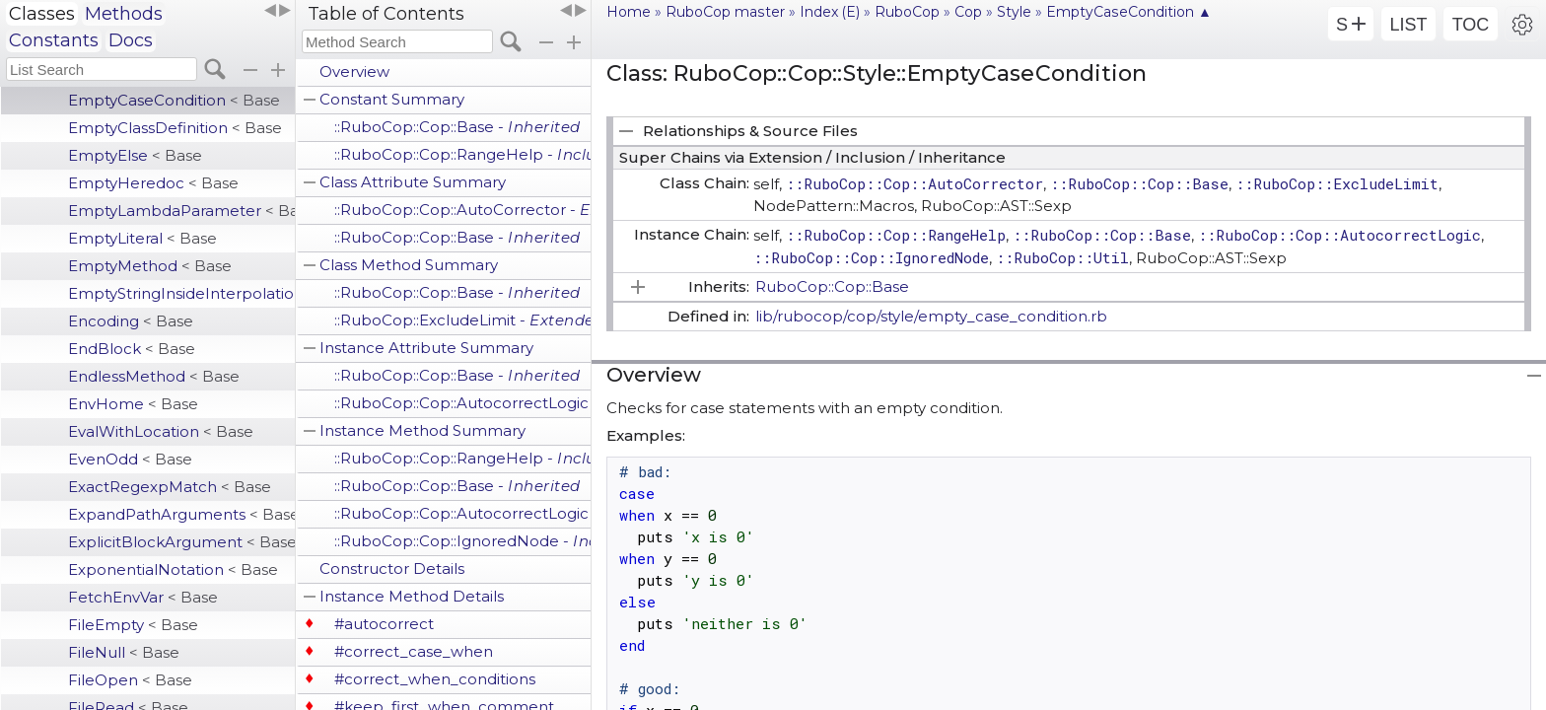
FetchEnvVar (143, 597)
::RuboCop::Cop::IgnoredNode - (462, 541)
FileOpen (130, 680)
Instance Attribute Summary (426, 347)
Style (1014, 12)
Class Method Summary (408, 264)
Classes (42, 14)
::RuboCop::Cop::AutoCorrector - (462, 209)
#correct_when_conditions (434, 679)
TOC (1471, 25)
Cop (968, 12)
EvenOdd (130, 459)
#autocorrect (384, 623)
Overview (354, 71)
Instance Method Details (411, 596)
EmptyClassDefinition (175, 127)
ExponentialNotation (173, 569)
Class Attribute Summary (412, 182)
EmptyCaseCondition (174, 100)
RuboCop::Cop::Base (832, 286)
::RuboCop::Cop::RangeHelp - (462, 154)
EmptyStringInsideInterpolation (181, 293)
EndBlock (131, 348)
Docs (130, 40)
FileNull (123, 652)
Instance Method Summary (422, 430)
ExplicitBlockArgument (181, 541)
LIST (1408, 25)
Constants (54, 40)
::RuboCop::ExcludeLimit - (462, 320)
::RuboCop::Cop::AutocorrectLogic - (462, 402)
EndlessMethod (154, 376)
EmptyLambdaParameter (181, 210)
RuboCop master (725, 12)
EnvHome (133, 403)
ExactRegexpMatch (169, 486)
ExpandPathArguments (181, 514)
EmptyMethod (150, 265)
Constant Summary (391, 99)
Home (628, 12)
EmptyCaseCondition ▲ (1129, 12)
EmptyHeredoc (153, 183)
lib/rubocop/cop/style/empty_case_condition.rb (931, 316)
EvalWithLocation (160, 431)
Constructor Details (391, 568)
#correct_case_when (413, 651)
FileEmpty (133, 624)
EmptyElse (135, 155)
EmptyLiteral (142, 238)
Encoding (130, 321)
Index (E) (830, 12)
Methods (124, 14)
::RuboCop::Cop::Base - (457, 126)
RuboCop (907, 12)
